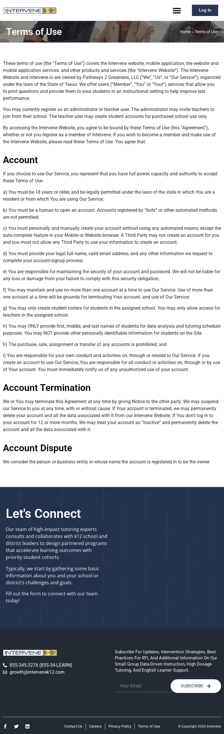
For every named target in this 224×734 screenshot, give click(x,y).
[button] (176, 10)
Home (185, 31)
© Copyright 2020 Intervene (199, 726)
